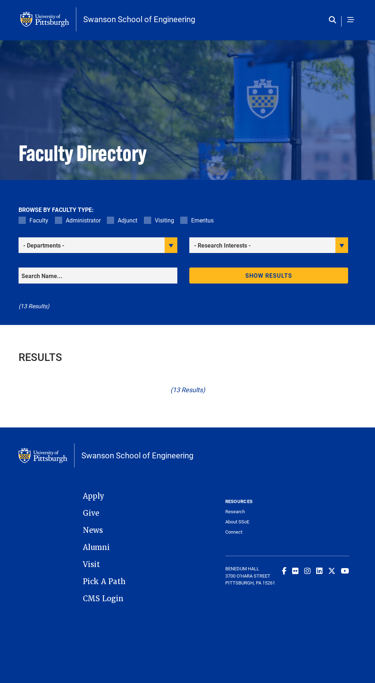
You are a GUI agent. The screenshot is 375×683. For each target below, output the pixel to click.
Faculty (38, 220)
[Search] (98, 276)
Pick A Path (104, 581)
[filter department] (98, 245)
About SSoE (237, 522)
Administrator (83, 220)
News (93, 530)
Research (235, 512)
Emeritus (202, 220)
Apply (93, 496)
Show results (269, 275)
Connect (233, 532)
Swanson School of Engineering (139, 19)
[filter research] (268, 245)
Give (91, 513)
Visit (91, 564)
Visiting (164, 220)
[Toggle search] (334, 20)
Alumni (96, 547)
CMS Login (103, 598)
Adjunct (127, 220)
